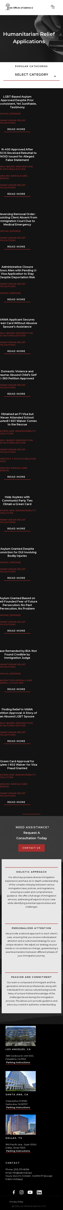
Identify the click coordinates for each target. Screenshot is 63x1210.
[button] (53, 6)
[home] (19, 6)
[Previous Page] (31, 811)
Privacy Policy (16, 1201)
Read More (16, 129)
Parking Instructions (18, 1062)
